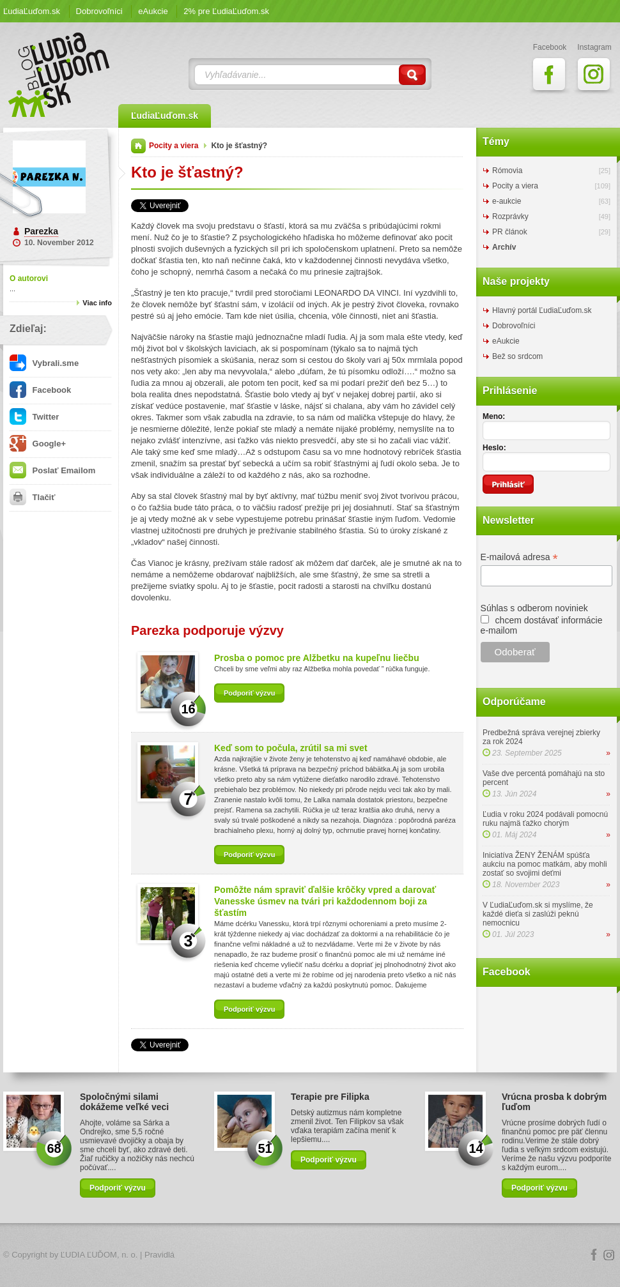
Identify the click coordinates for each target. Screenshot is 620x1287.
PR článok (509, 231)
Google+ (38, 444)
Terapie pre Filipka (330, 1097)
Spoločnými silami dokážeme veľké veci (124, 1102)
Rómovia (507, 170)
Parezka (41, 231)
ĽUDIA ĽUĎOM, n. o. (99, 1255)
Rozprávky (510, 216)
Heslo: (494, 447)
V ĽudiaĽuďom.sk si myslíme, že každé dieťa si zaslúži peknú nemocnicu (538, 914)
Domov (138, 146)
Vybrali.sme (44, 363)
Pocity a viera (173, 145)
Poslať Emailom (52, 470)
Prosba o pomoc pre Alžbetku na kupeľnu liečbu (316, 658)
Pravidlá (159, 1255)
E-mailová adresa (519, 557)
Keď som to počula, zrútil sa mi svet (291, 748)
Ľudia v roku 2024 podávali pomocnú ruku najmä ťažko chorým (545, 819)
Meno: (494, 416)
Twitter (34, 417)
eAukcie (152, 11)
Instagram (609, 1255)
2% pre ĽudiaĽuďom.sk (226, 11)
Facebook (40, 390)
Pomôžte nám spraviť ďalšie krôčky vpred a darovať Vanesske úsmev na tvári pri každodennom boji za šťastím (325, 901)
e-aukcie (506, 201)
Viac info (97, 303)
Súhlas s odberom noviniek (534, 608)
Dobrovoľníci (99, 11)
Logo (310, 1255)
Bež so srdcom (517, 356)
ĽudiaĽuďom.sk (31, 11)
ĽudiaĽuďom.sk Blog (59, 75)
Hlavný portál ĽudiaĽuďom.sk (541, 310)
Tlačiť (32, 497)
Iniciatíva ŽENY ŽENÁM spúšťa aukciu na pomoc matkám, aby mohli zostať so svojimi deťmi (545, 864)
